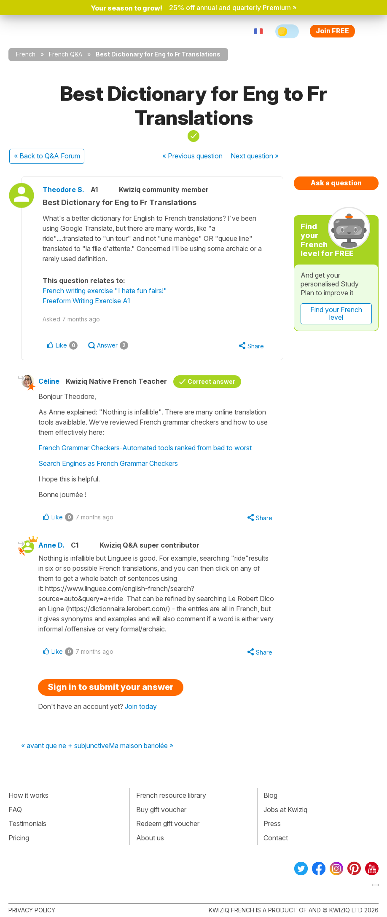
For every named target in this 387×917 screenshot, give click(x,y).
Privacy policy (31, 910)
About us (150, 838)
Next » (255, 156)
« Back (47, 156)
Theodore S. (63, 189)
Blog (270, 795)
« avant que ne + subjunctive (65, 746)
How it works (28, 795)
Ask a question (336, 183)
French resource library (171, 795)
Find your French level (336, 313)
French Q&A (65, 54)
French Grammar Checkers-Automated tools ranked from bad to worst (145, 448)
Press (272, 823)
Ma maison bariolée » (141, 746)
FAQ (15, 809)
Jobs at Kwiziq (285, 809)
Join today (141, 706)
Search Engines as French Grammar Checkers (108, 463)
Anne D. (51, 545)
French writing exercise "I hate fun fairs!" (105, 290)
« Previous (192, 156)
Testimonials (27, 823)
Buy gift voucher (161, 809)
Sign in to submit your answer (111, 687)
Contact (275, 838)
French (25, 54)
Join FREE (332, 31)
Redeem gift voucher (167, 823)
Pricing (18, 838)
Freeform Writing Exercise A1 (86, 301)
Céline (48, 381)
